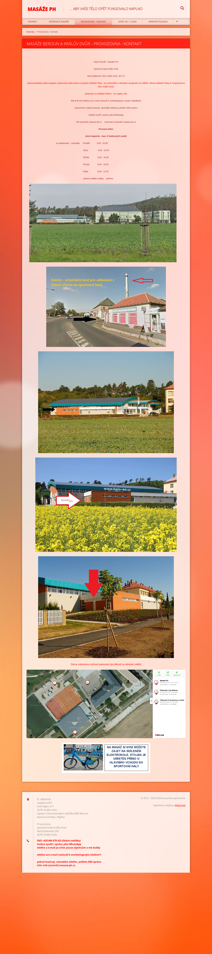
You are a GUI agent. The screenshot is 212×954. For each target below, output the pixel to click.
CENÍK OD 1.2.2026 (127, 22)
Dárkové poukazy (158, 22)
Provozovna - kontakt (93, 22)
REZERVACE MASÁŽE (59, 22)
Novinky (32, 22)
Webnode (180, 806)
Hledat (182, 8)
